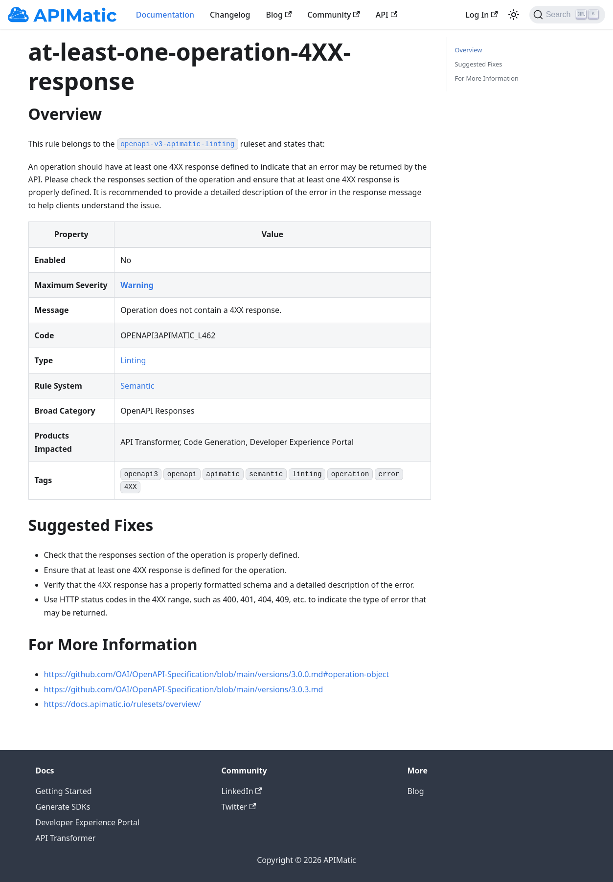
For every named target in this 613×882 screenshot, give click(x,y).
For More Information (487, 78)
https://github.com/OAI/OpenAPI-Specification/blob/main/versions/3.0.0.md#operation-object (216, 674)
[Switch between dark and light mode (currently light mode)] (514, 14)
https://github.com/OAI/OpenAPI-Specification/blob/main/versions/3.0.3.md (183, 689)
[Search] (567, 14)
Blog (279, 14)
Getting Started (64, 791)
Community (333, 14)
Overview (468, 49)
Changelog (230, 14)
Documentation (165, 14)
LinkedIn (242, 791)
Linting (133, 360)
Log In (481, 14)
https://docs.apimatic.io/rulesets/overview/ (122, 704)
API (386, 14)
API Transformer (66, 838)
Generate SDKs (63, 806)
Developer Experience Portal (88, 822)
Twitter (239, 806)
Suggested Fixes (478, 64)
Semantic (137, 385)
